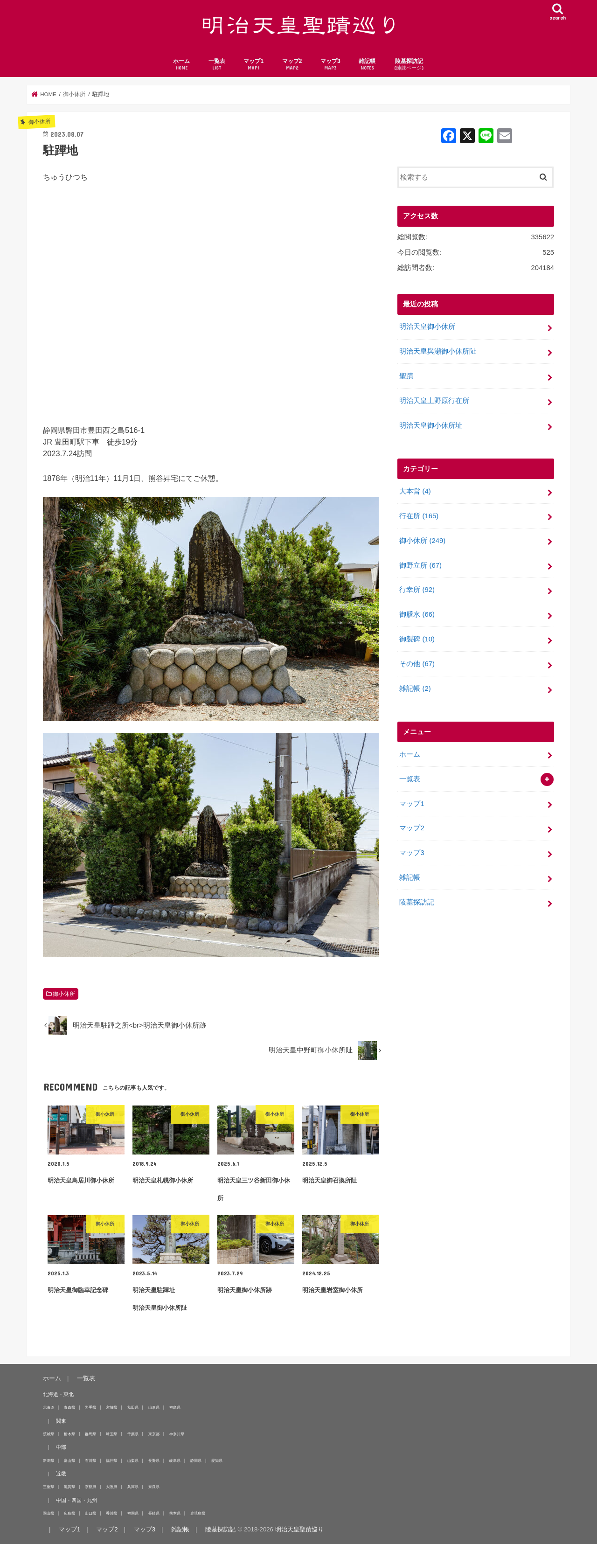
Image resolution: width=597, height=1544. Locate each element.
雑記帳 (367, 64)
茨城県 (48, 1434)
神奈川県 (176, 1434)
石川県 (90, 1460)
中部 (61, 1447)
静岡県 (195, 1460)
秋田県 (133, 1407)
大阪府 (111, 1486)
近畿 (61, 1473)
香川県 (111, 1513)
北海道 (48, 1407)
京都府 (90, 1486)
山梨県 (133, 1460)
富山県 (69, 1460)
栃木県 (69, 1434)
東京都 (154, 1434)
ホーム (181, 64)
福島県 (174, 1407)
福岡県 (133, 1513)
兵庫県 (133, 1486)
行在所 (418, 516)
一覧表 (216, 64)
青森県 (69, 1407)
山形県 (154, 1407)
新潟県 (48, 1460)
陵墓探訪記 (409, 64)
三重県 (48, 1486)
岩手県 (90, 1407)
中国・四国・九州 (76, 1500)
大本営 (414, 491)
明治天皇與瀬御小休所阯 (437, 351)
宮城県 (111, 1407)
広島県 (69, 1513)
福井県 (111, 1460)
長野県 (154, 1460)
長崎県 (154, 1513)
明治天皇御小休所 (427, 326)
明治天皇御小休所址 (430, 425)
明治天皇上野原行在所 (434, 400)
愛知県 (216, 1460)
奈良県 (154, 1486)
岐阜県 (174, 1460)
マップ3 (330, 64)
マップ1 (253, 64)
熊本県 (174, 1513)
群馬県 (90, 1434)
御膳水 (417, 614)
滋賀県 (69, 1486)
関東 (61, 1421)
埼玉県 (111, 1434)
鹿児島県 (197, 1513)
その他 (417, 664)
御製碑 (417, 639)
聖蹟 (406, 376)
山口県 (90, 1513)
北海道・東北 (58, 1394)
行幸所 (417, 589)
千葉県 (133, 1434)
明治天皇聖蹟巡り (299, 1529)
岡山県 (48, 1513)
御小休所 (64, 994)
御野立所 (420, 565)
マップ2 (292, 64)
